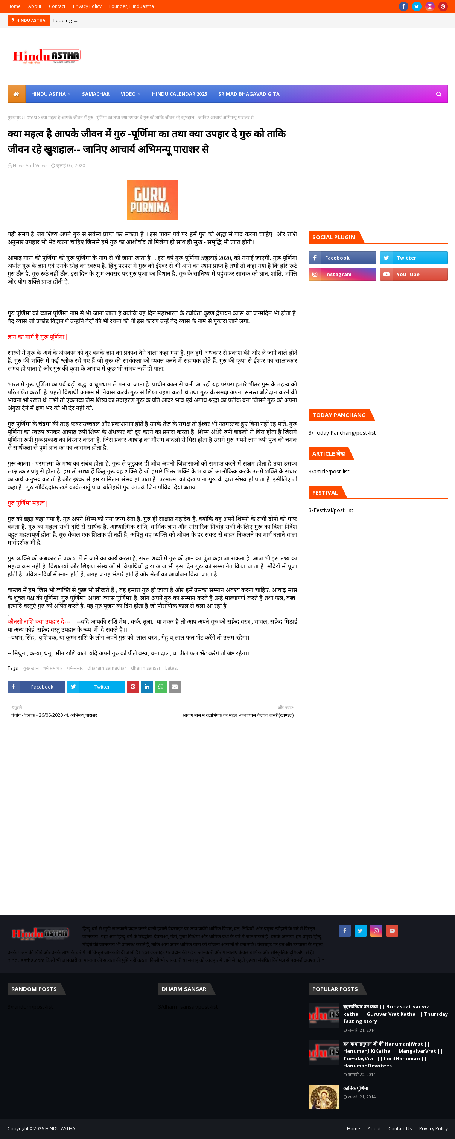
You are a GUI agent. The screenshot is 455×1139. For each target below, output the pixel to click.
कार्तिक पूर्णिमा (355, 1088)
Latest (30, 117)
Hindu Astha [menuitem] (48, 93)
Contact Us (400, 1128)
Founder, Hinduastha (131, 6)
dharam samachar (106, 668)
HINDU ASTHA (60, 1128)
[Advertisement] (152, 828)
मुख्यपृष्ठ (14, 117)
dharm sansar (146, 668)
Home (14, 6)
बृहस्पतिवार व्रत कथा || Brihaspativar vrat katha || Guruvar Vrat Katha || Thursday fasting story (395, 1013)
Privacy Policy (87, 6)
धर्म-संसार (75, 668)
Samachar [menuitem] (96, 93)
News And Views (30, 165)
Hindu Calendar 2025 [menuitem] (179, 93)
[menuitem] (17, 94)
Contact (57, 6)
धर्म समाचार (52, 668)
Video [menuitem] (128, 93)
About (34, 6)
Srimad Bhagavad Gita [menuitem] (249, 93)
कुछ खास (31, 668)
